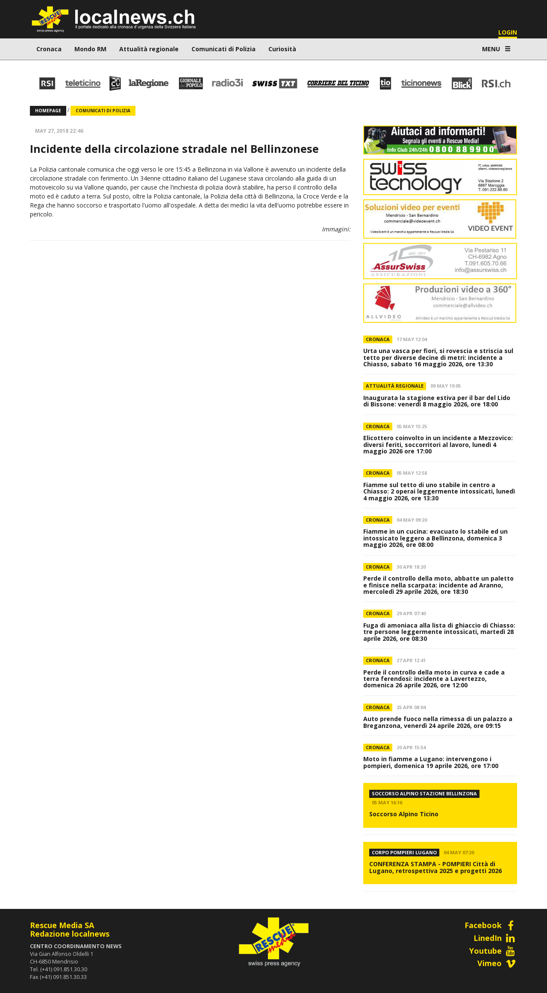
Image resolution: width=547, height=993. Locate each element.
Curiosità (282, 49)
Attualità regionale (149, 49)
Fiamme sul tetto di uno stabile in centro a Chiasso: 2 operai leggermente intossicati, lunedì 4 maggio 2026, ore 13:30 (439, 491)
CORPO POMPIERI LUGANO (404, 852)
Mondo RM (90, 49)
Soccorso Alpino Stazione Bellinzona (424, 793)
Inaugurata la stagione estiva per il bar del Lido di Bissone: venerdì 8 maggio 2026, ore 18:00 (436, 401)
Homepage (48, 111)
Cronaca (49, 49)
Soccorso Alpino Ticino (403, 814)
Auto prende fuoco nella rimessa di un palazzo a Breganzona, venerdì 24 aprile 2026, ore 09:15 (437, 722)
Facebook (491, 925)
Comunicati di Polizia (223, 49)
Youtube (493, 951)
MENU (496, 49)
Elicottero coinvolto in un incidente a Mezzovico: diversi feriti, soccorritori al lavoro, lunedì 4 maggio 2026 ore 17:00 (438, 444)
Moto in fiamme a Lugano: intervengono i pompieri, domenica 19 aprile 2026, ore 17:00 (430, 762)
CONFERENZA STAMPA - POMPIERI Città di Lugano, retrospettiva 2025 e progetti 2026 (435, 867)
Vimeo (497, 963)
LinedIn (495, 938)
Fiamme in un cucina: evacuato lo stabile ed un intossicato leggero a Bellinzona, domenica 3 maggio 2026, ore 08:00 (435, 538)
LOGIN (507, 32)
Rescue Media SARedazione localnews (69, 929)
